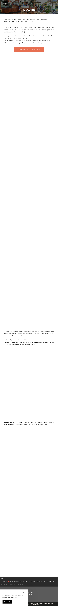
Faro (25, 424)
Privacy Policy (29, 592)
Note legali (29, 594)
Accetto (7, 601)
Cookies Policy (29, 590)
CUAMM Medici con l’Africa (39, 424)
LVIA (29, 424)
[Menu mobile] (53, 3)
